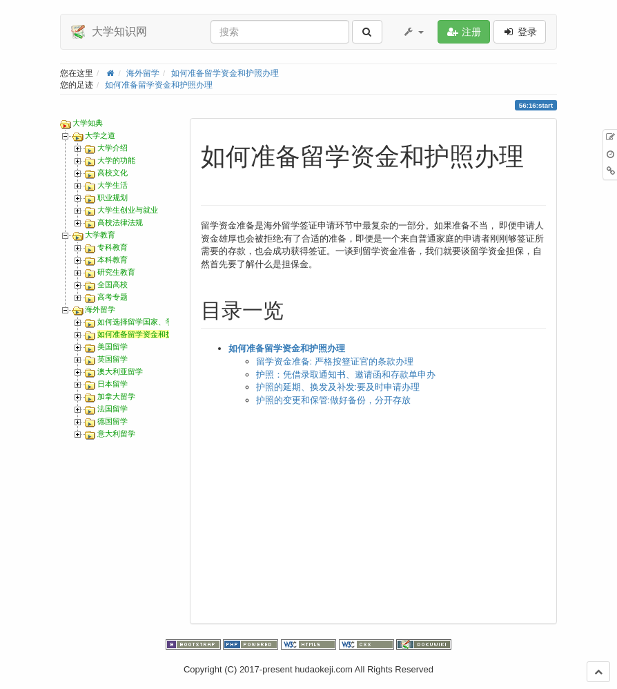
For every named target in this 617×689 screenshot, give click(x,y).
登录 (519, 31)
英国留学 (112, 359)
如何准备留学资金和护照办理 (225, 72)
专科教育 (112, 247)
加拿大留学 (116, 396)
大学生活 (112, 185)
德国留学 (112, 421)
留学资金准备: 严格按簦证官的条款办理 (334, 361)
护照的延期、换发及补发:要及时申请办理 (338, 387)
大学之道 (100, 135)
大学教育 (100, 235)
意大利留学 (116, 433)
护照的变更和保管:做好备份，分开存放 (333, 400)
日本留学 (112, 384)
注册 (464, 31)
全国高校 (112, 284)
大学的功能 (116, 160)
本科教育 (112, 259)
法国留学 (112, 409)
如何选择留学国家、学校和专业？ (154, 322)
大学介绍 (112, 148)
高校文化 (112, 172)
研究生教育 (116, 272)
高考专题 (112, 297)
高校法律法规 (120, 222)
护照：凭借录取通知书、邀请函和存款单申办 (345, 374)
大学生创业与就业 (127, 210)
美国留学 (112, 346)
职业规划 (112, 197)
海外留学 (142, 72)
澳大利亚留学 (120, 371)
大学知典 (87, 123)
